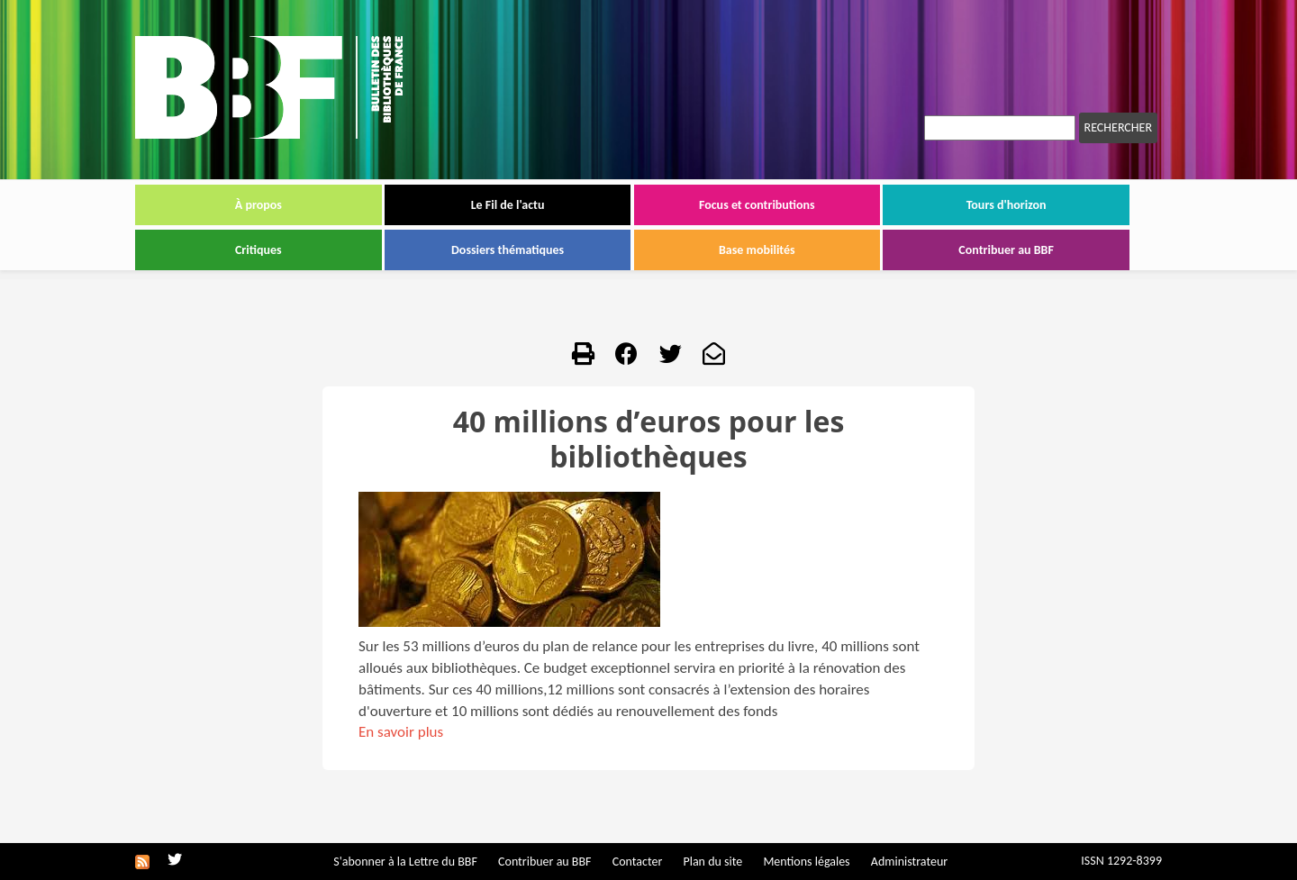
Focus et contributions (757, 205)
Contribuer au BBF (1006, 250)
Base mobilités (757, 250)
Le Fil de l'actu (508, 205)
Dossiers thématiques (507, 250)
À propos (258, 205)
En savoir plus (400, 731)
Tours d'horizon (1006, 205)
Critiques (258, 250)
